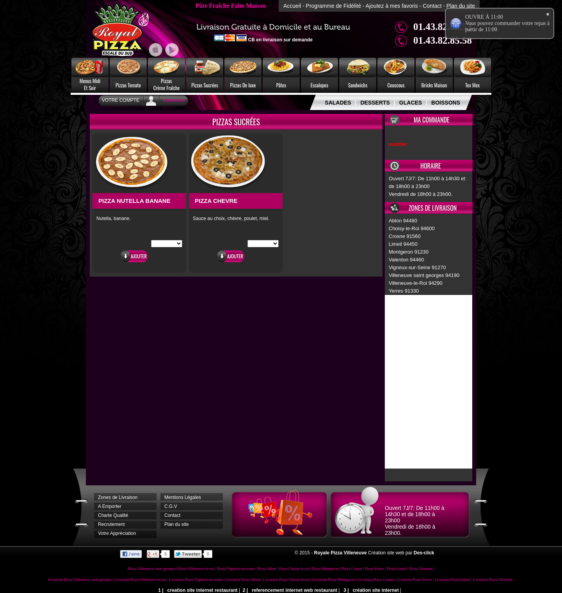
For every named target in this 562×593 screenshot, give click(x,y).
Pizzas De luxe (243, 85)
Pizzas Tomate (128, 85)
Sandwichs (358, 85)
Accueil (292, 6)
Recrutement (111, 524)
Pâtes (281, 85)
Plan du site (460, 6)
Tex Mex (472, 85)
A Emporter (109, 506)
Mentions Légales (182, 497)
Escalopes (319, 85)
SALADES (338, 102)
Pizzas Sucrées (204, 85)
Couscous (395, 85)
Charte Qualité (113, 515)
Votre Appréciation (117, 533)
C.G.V (170, 506)
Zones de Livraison (117, 497)
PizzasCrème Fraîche (166, 84)
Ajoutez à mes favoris (392, 6)
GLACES (410, 102)
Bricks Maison (434, 85)
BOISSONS (445, 102)
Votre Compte (120, 100)
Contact (432, 6)
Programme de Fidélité (333, 6)
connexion (174, 100)
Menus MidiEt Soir (90, 84)
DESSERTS (374, 102)
